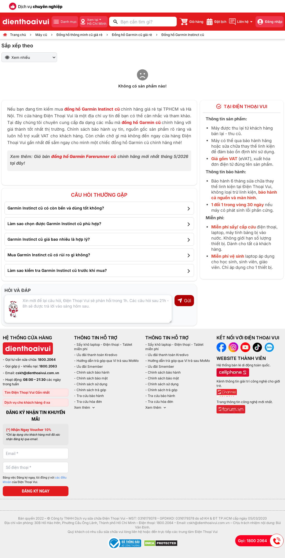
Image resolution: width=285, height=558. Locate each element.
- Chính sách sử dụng (90, 384)
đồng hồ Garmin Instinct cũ (92, 109)
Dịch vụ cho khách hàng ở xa (27, 402)
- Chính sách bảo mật (91, 378)
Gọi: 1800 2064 (261, 540)
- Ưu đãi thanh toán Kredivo (95, 355)
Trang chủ (18, 35)
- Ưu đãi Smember (88, 366)
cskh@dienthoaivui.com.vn (37, 373)
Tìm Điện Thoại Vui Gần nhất (27, 392)
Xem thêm (85, 407)
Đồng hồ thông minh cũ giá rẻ (79, 35)
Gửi (184, 300)
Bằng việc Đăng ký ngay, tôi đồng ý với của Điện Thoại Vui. (35, 480)
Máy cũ (41, 35)
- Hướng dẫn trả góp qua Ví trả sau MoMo (106, 361)
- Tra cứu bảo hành (89, 396)
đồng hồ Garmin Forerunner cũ (83, 156)
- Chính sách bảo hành (91, 372)
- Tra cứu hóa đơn (88, 401)
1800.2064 (47, 359)
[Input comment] (88, 309)
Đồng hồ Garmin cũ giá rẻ (132, 35)
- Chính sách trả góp (90, 390)
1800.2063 (48, 366)
